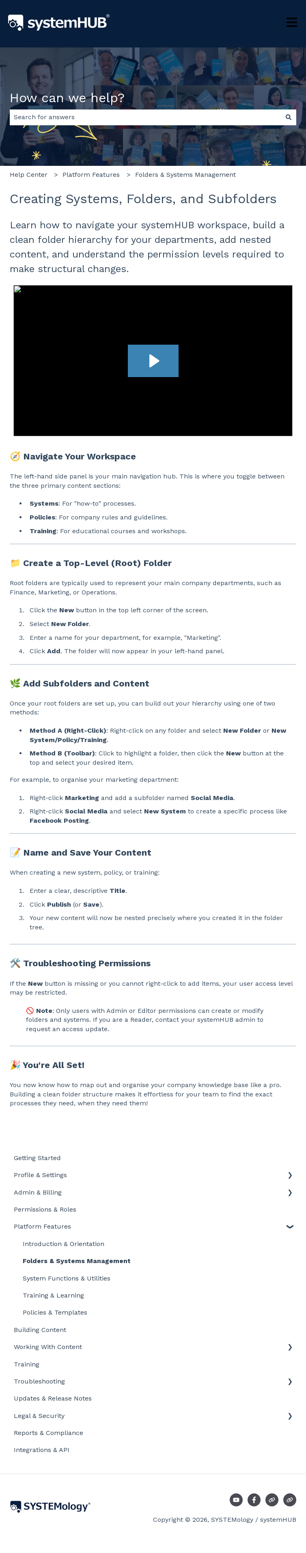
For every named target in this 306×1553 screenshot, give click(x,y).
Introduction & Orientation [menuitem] (63, 1244)
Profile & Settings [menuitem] (40, 1175)
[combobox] (145, 117)
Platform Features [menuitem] (42, 1226)
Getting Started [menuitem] (37, 1158)
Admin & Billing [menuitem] (38, 1192)
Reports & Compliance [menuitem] (48, 1433)
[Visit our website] (271, 1499)
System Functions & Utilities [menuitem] (66, 1278)
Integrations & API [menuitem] (41, 1450)
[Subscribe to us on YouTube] (236, 1499)
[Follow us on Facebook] (254, 1499)
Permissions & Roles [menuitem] (45, 1209)
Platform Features (91, 174)
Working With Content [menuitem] (48, 1347)
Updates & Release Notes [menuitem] (53, 1398)
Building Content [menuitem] (40, 1330)
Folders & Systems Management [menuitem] (77, 1261)
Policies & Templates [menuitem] (55, 1312)
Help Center (28, 174)
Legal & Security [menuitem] (39, 1416)
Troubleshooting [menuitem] (39, 1381)
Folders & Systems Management (185, 174)
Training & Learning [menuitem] (53, 1295)
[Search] (288, 117)
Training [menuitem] (26, 1364)
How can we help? (67, 97)
